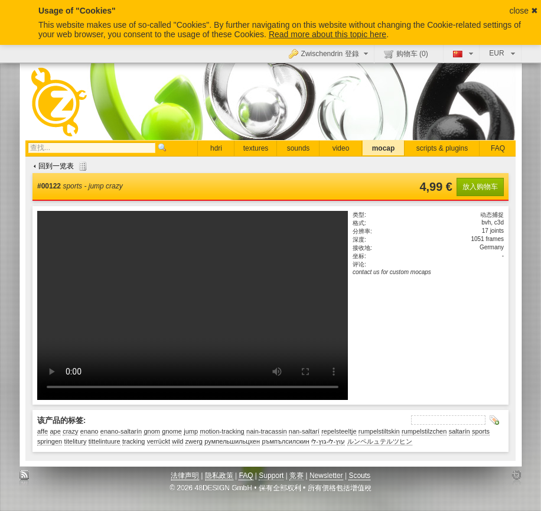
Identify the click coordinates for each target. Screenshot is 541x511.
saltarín (459, 431)
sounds (298, 148)
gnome (172, 431)
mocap (383, 148)
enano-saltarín (121, 431)
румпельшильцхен (232, 441)
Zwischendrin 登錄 (330, 53)
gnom (152, 431)
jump (191, 431)
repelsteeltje (338, 431)
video (341, 148)
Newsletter (326, 475)
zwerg (194, 441)
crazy (70, 431)
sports (481, 431)
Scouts (359, 475)
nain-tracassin (266, 431)
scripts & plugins (442, 148)
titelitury (75, 441)
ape (55, 431)
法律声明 (185, 475)
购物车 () (406, 53)
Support (271, 475)
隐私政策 (219, 475)
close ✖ (523, 10)
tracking (133, 441)
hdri (216, 148)
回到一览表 (58, 166)
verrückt (158, 441)
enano (89, 431)
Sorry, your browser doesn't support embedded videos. (192, 305)
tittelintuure (104, 441)
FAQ (498, 148)
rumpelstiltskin (379, 431)
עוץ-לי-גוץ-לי (328, 441)
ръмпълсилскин (285, 441)
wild (177, 441)
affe (42, 431)
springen (49, 441)
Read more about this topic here (327, 34)
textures (256, 148)
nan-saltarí (304, 431)
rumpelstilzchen (424, 431)
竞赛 (296, 475)
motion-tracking (222, 431)
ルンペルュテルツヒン (379, 441)
